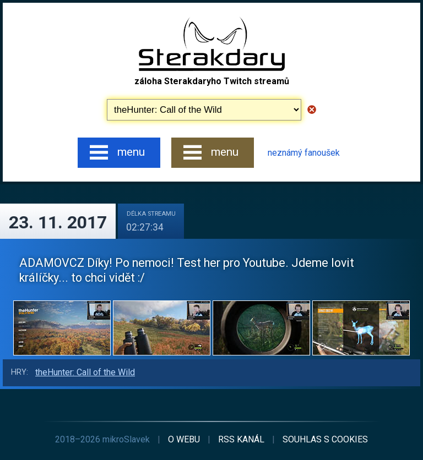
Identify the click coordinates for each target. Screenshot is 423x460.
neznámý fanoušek (304, 152)
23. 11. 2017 (58, 222)
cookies (325, 439)
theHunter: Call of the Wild (85, 372)
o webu (184, 439)
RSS (241, 439)
